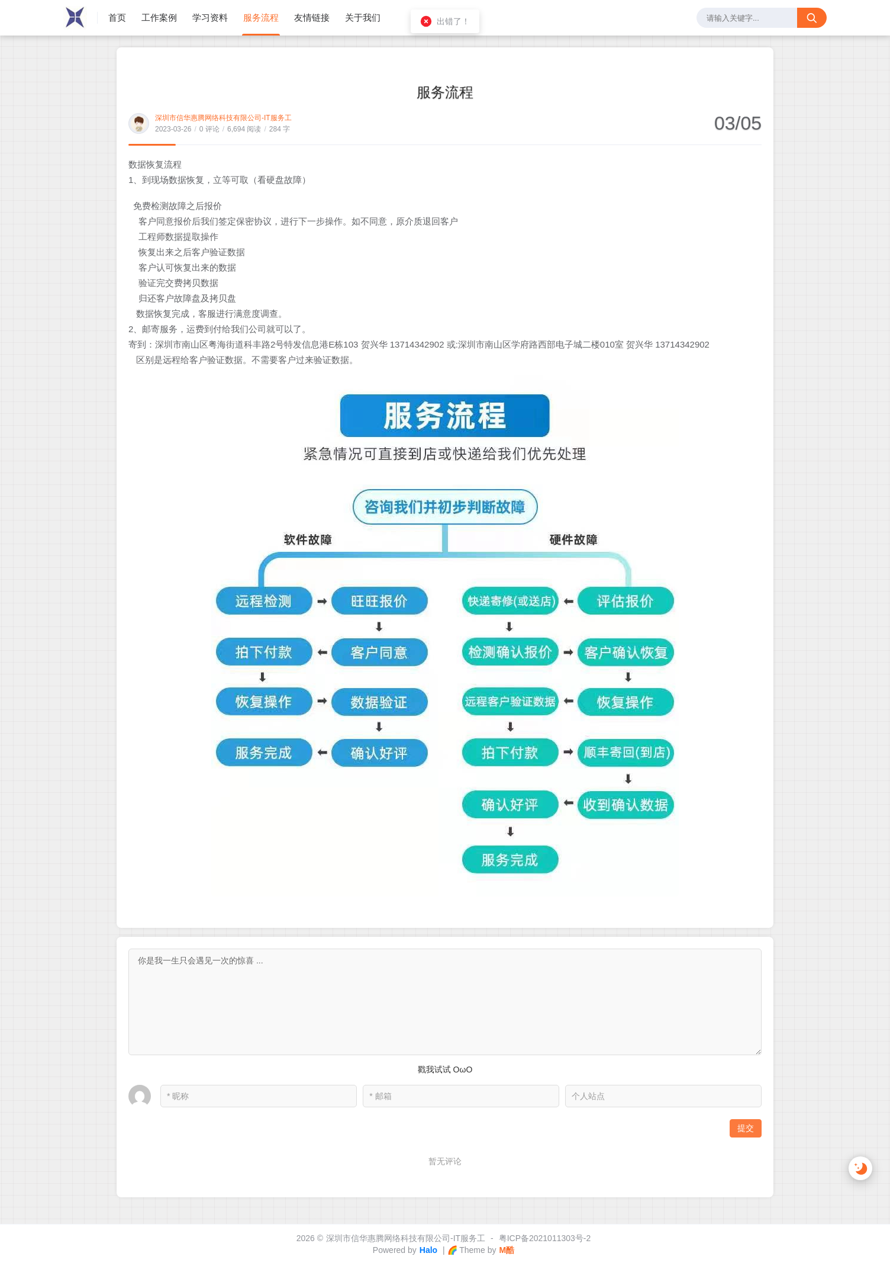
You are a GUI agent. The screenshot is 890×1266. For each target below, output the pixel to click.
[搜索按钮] (812, 18)
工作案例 (159, 17)
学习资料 (210, 17)
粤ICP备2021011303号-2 (545, 1238)
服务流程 (261, 17)
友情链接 (312, 17)
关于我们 (362, 17)
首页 (117, 17)
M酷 (506, 1250)
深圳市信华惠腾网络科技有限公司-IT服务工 (223, 118)
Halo (428, 1250)
